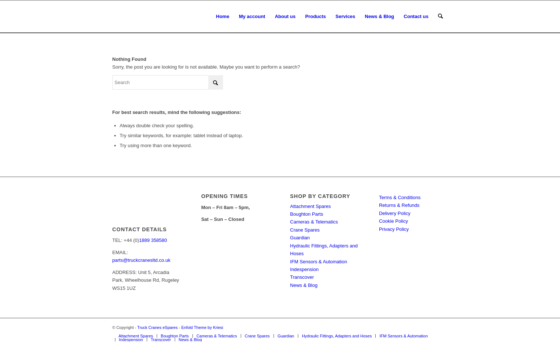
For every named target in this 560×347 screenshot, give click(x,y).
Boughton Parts (306, 214)
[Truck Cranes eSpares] (167, 16)
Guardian (300, 237)
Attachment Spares (310, 206)
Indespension (304, 269)
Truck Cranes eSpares (157, 327)
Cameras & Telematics (314, 222)
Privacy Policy (394, 229)
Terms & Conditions (400, 197)
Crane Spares (305, 230)
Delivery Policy (394, 213)
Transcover (302, 277)
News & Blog (303, 285)
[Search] (440, 16)
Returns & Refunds (399, 205)
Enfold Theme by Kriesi (202, 327)
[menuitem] (222, 16)
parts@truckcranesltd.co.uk (141, 260)
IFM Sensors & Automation (318, 261)
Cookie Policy (393, 221)
